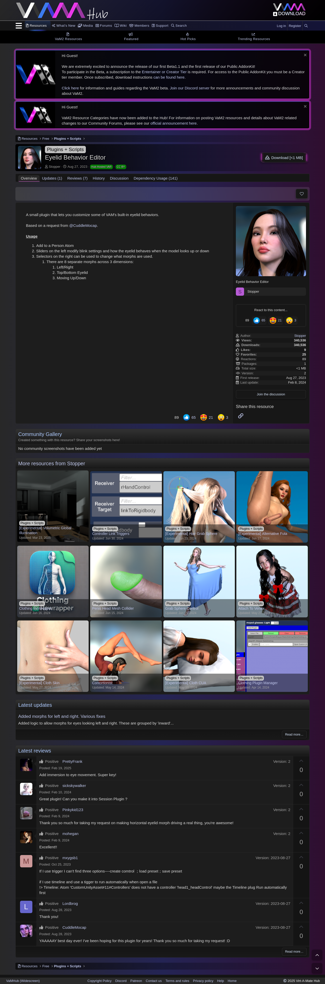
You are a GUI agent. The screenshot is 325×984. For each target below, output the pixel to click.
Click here (70, 88)
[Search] (306, 26)
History (99, 178)
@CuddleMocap (83, 225)
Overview (29, 178)
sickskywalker (74, 785)
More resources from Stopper (51, 463)
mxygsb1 (70, 858)
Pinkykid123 (72, 809)
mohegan (70, 833)
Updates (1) (52, 178)
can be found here (168, 77)
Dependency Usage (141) (156, 178)
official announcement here (174, 123)
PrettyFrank (72, 761)
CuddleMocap (74, 927)
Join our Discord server (189, 88)
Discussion (119, 178)
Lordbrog (70, 903)
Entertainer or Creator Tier (164, 72)
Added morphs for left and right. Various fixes (61, 716)
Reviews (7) (77, 178)
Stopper (55, 167)
